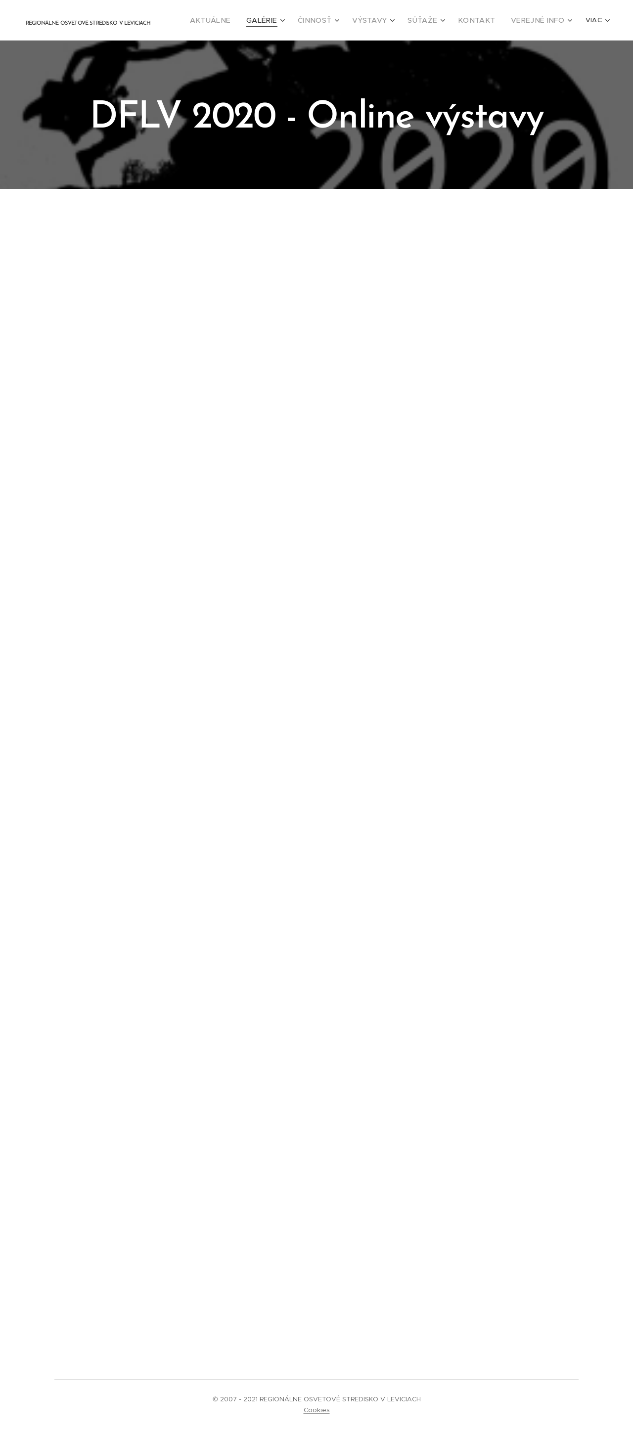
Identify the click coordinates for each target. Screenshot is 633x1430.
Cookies (317, 1410)
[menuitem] (237, 20)
